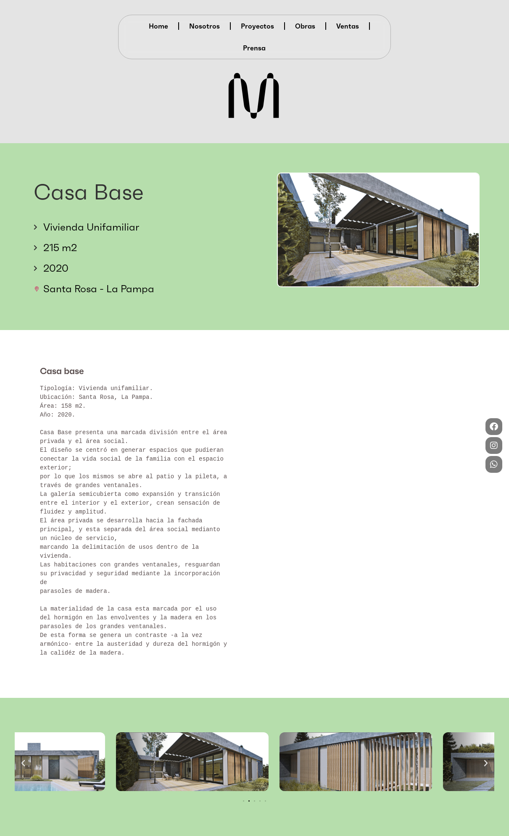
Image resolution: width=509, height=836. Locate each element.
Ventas (347, 26)
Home (158, 26)
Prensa (254, 48)
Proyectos (257, 26)
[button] (23, 763)
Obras (305, 26)
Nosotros (204, 26)
